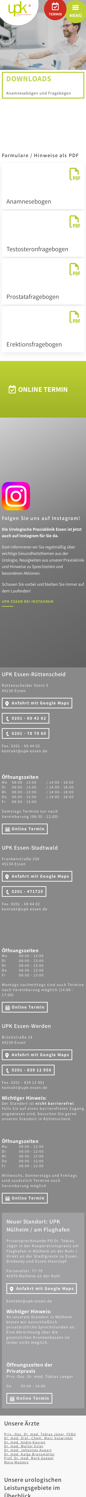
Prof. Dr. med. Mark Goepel (29, 1458)
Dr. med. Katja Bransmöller (29, 1454)
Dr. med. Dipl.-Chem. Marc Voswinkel (38, 1438)
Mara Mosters (16, 1462)
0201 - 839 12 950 (32, 1070)
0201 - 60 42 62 (29, 718)
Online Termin (28, 828)
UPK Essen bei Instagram (28, 601)
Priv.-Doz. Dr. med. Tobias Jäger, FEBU (40, 1434)
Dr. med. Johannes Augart (28, 1450)
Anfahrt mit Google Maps (40, 703)
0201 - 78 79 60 (29, 733)
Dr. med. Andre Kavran (25, 1442)
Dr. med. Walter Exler (24, 1446)
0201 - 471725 (27, 891)
